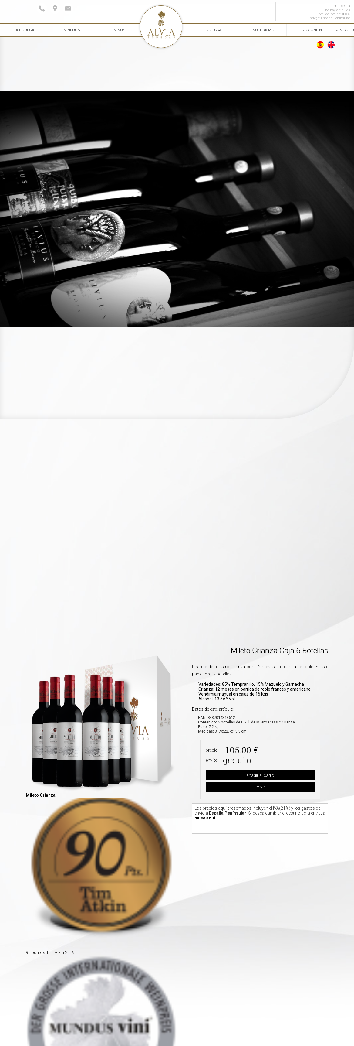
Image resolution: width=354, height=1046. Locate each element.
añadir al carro (260, 775)
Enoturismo (262, 30)
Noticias (214, 30)
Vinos (119, 30)
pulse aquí (204, 817)
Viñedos (72, 30)
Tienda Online (310, 30)
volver (260, 786)
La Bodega (24, 30)
